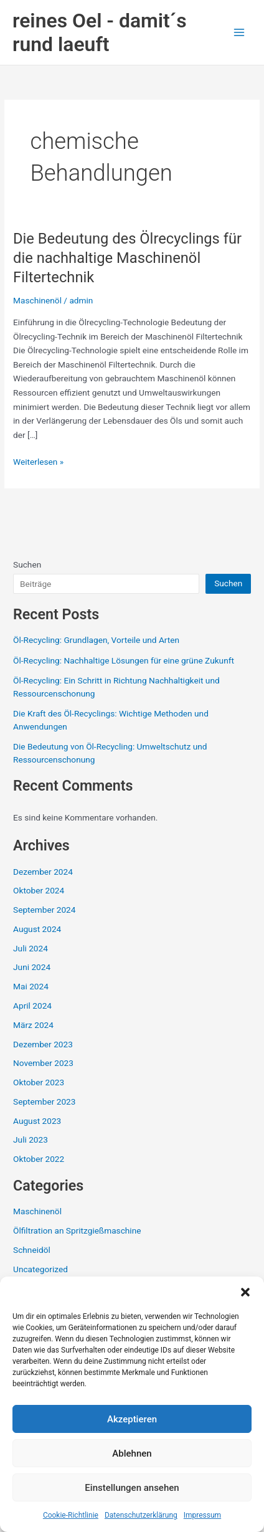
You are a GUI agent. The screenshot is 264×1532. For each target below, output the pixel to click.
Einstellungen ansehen (132, 1487)
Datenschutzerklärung (141, 1515)
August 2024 (37, 929)
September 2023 (44, 1101)
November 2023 (43, 1063)
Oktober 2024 (38, 890)
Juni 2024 (31, 967)
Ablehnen (131, 1453)
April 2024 (32, 1006)
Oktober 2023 (38, 1082)
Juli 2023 (30, 1139)
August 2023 (37, 1121)
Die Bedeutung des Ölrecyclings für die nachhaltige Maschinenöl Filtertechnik (127, 258)
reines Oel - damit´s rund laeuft (99, 32)
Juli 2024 (30, 948)
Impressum (202, 1515)
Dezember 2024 (43, 872)
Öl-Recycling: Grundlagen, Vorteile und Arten (96, 640)
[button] (245, 1292)
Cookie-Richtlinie (70, 1515)
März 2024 (33, 1025)
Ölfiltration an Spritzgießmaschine (77, 1230)
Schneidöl (31, 1250)
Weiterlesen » (38, 461)
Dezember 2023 (43, 1044)
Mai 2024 (31, 986)
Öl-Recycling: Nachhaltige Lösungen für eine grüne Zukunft (123, 660)
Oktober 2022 (38, 1159)
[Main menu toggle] (239, 32)
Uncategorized (40, 1269)
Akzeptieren (132, 1419)
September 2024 (44, 910)
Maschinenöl (37, 300)
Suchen (27, 564)
